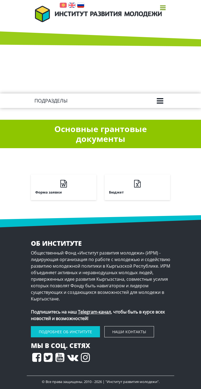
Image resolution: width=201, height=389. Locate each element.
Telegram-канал (94, 312)
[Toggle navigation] (163, 7)
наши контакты (129, 331)
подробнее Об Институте (65, 331)
